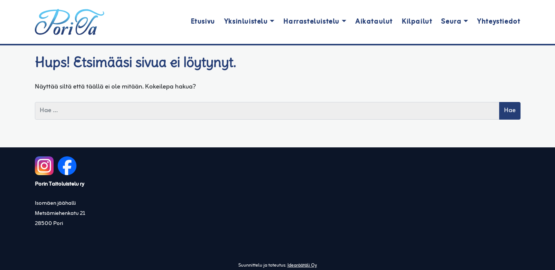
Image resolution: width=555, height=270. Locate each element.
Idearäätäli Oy (302, 265)
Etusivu (203, 22)
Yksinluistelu (246, 22)
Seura (451, 22)
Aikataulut (374, 22)
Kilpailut (417, 22)
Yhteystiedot (498, 22)
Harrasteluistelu (311, 22)
